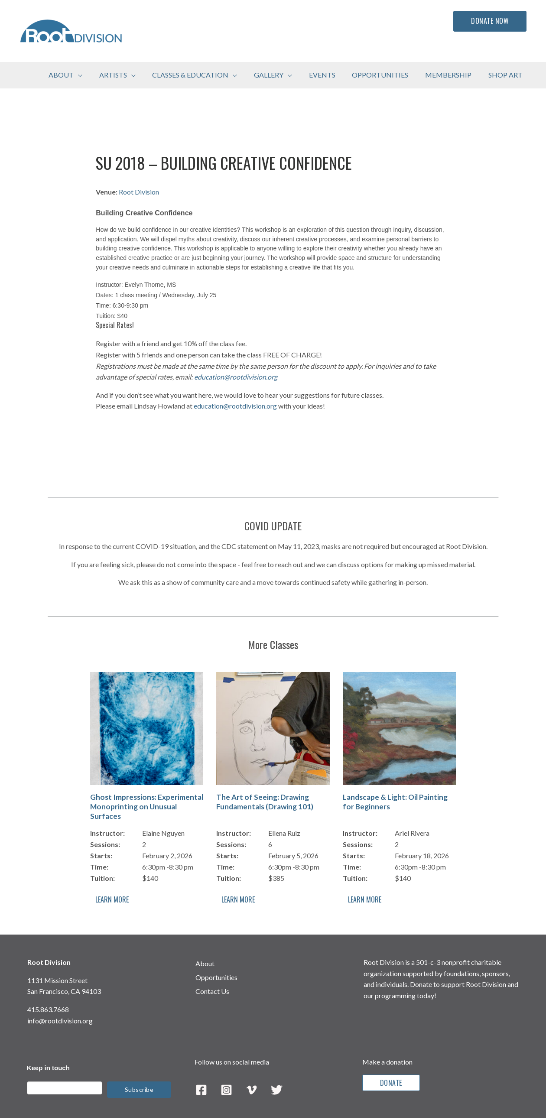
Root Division (139, 192)
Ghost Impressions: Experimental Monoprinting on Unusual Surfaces (146, 806)
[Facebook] (201, 1090)
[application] (99, 75)
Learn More (112, 899)
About (204, 963)
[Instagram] (226, 1090)
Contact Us (212, 991)
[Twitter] (277, 1090)
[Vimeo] (251, 1090)
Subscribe (139, 1089)
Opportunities (216, 977)
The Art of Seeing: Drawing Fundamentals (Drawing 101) (264, 801)
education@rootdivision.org (235, 377)
